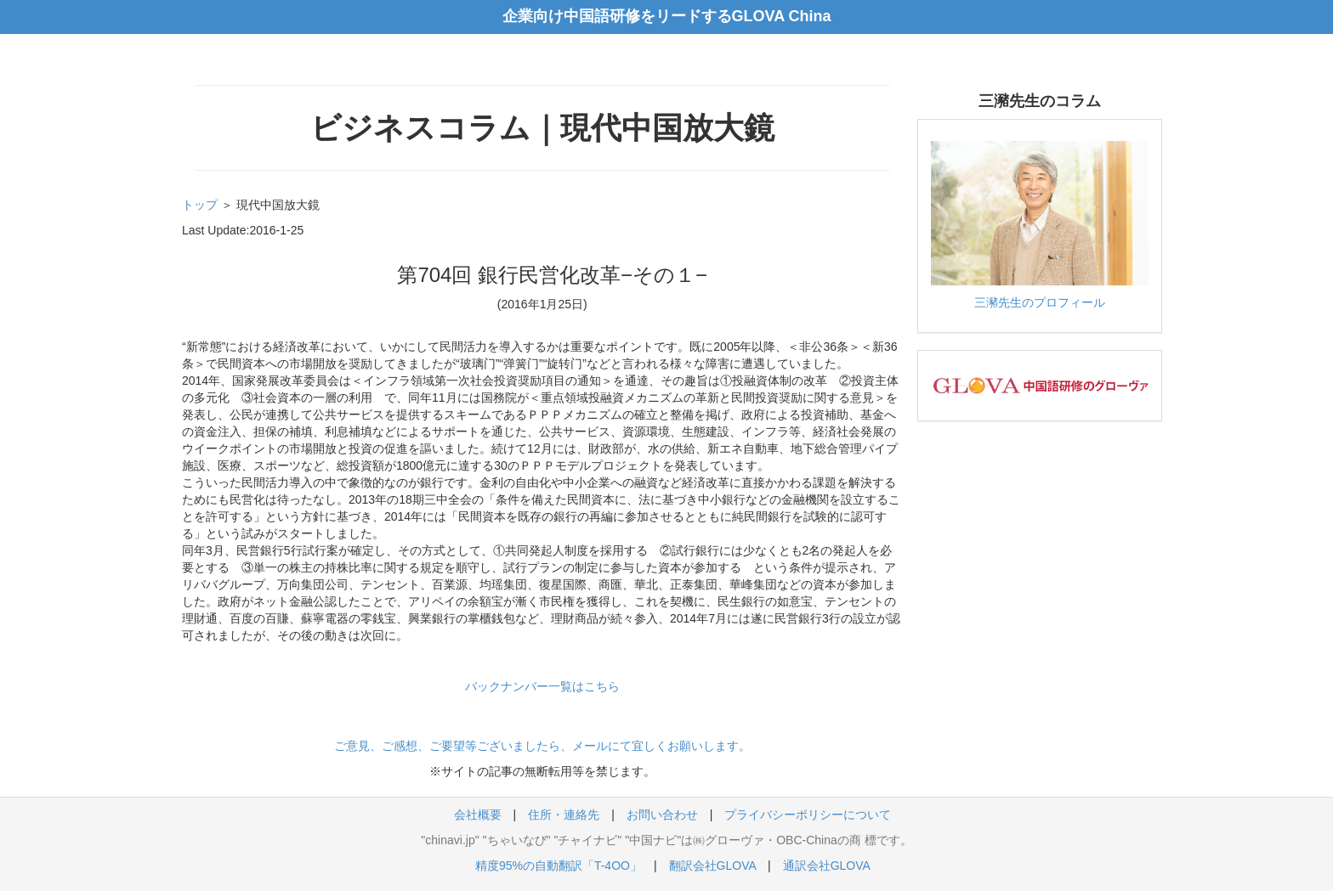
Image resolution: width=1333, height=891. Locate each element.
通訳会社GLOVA (826, 865)
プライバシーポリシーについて (807, 814)
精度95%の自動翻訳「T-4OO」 (558, 865)
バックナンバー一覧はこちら (542, 686)
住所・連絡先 (563, 814)
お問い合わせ (662, 814)
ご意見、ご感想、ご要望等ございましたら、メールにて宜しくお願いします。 (542, 746)
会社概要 (478, 814)
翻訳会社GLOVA (712, 865)
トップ (200, 204)
